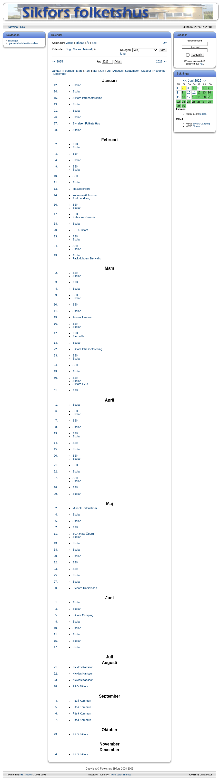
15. (56, 97)
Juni (102, 70)
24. (56, 245)
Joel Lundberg (82, 198)
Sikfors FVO (80, 383)
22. (56, 349)
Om (165, 42)
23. (56, 236)
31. (56, 390)
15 (178, 97)
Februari (68, 70)
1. (56, 404)
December (59, 73)
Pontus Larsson (82, 317)
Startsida (12, 26)
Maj (95, 70)
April (87, 70)
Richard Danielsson (85, 588)
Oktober (146, 70)
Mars (79, 70)
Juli (109, 70)
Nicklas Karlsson (83, 667)
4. (56, 160)
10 (188, 92)
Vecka (69, 42)
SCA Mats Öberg (83, 533)
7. (56, 420)
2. (56, 144)
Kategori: (126, 49)
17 (188, 97)
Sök (22, 26)
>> (204, 80)
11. (56, 182)
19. (56, 104)
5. (56, 615)
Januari (56, 70)
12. (56, 85)
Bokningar (13, 40)
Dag (68, 49)
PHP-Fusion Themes (120, 774)
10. (56, 175)
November (159, 70)
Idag (123, 53)
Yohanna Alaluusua (85, 195)
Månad (80, 42)
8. (56, 426)
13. (56, 188)
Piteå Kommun (82, 700)
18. (56, 223)
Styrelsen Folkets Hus (86, 123)
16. (56, 204)
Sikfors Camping (83, 615)
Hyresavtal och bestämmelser (23, 43)
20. (56, 230)
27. (56, 123)
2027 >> (161, 61)
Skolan (77, 85)
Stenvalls (78, 336)
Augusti (118, 70)
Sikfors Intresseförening (87, 97)
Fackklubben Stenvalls (87, 258)
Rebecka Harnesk (84, 217)
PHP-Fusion (25, 774)
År (87, 42)
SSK (75, 144)
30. (56, 377)
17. (56, 214)
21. (56, 110)
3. (56, 153)
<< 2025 (58, 61)
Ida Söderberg (82, 188)
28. (56, 129)
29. (56, 493)
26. (56, 117)
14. (56, 91)
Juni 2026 (194, 80)
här (201, 63)
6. (56, 411)
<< (185, 80)
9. (56, 166)
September (132, 70)
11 (193, 92)
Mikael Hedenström (85, 508)
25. (56, 255)
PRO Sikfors (80, 230)
